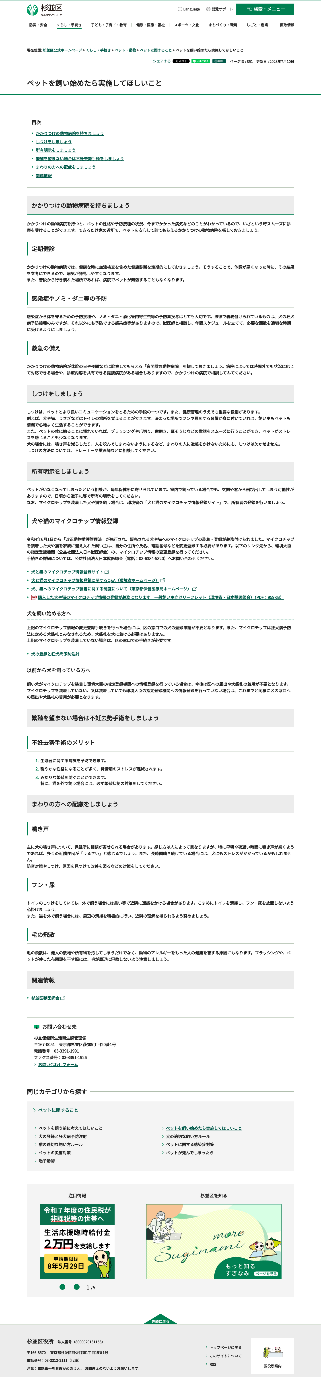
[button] (189, 9)
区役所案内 (273, 1353)
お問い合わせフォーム (58, 1051)
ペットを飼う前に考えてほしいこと (71, 1115)
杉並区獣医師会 (48, 985)
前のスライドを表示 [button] (62, 1274)
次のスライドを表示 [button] (77, 1274)
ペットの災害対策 (55, 1139)
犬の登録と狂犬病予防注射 (55, 641)
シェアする (162, 48)
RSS (213, 1351)
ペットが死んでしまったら (190, 1139)
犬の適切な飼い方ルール (188, 1123)
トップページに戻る (226, 1334)
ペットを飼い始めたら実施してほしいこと (204, 1115)
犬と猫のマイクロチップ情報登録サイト (70, 559)
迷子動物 (47, 1148)
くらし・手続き (98, 37)
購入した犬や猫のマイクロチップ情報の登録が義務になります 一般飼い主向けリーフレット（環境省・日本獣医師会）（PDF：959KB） (161, 584)
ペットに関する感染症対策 (190, 1131)
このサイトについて (226, 1343)
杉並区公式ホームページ (62, 37)
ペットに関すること (156, 37)
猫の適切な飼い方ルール (61, 1131)
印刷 (220, 48)
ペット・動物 (125, 37)
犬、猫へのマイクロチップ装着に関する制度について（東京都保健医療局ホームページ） (114, 576)
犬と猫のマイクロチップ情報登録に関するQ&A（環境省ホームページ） (98, 567)
